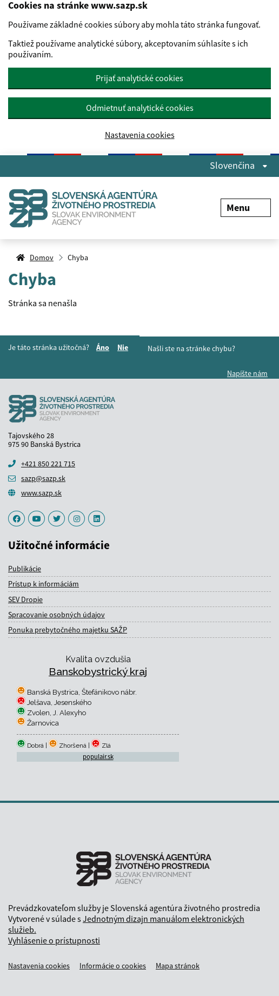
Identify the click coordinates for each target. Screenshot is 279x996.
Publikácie (24, 568)
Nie (124, 347)
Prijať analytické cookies (139, 77)
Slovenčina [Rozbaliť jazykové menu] (239, 166)
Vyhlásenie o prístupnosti (54, 940)
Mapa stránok (178, 966)
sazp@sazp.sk (43, 478)
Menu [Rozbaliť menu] (246, 207)
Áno (104, 347)
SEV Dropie (25, 599)
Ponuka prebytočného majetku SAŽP (67, 630)
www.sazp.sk (41, 493)
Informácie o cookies (112, 966)
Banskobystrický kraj (98, 671)
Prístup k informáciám (43, 584)
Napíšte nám (247, 373)
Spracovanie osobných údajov (56, 614)
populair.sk (98, 757)
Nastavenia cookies (140, 135)
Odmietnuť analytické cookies (140, 107)
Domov (42, 257)
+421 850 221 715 (48, 464)
